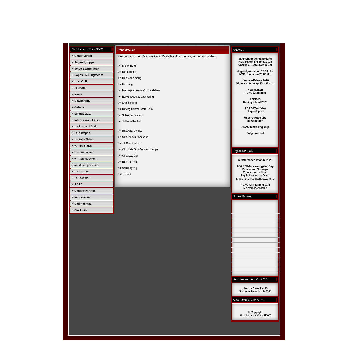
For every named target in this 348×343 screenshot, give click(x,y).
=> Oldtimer (81, 178)
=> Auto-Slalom (84, 139)
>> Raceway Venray (130, 130)
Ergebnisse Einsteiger (255, 169)
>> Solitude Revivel (129, 121)
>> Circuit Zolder (128, 155)
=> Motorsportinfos (86, 165)
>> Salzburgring (127, 168)
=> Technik (81, 171)
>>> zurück (125, 174)
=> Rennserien (83, 152)
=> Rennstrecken (85, 158)
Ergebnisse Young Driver (255, 175)
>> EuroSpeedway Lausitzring (136, 96)
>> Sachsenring (127, 102)
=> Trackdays (83, 145)
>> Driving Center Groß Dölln (135, 109)
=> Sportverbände (85, 126)
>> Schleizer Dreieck (130, 115)
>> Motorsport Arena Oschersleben (139, 90)
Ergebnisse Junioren (255, 172)
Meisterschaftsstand (255, 188)
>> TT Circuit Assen (130, 143)
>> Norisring (125, 84)
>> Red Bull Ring (128, 161)
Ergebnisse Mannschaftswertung (255, 178)
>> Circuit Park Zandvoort (133, 137)
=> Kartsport (82, 133)
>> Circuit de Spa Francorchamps (138, 149)
